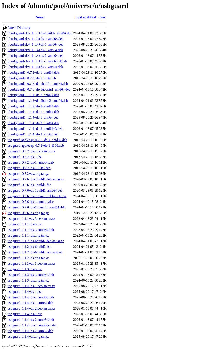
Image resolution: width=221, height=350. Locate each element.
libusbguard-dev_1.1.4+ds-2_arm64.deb (35, 67)
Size (103, 17)
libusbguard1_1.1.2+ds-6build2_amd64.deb (38, 100)
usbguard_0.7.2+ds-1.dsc (25, 157)
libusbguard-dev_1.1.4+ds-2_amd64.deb (35, 55)
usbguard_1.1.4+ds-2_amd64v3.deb (32, 325)
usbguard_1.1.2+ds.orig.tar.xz (28, 258)
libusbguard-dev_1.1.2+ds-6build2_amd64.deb (40, 33)
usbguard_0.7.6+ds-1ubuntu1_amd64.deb (36, 207)
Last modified (85, 17)
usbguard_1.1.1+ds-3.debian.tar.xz (31, 218)
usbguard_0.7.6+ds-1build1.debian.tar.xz (36, 179)
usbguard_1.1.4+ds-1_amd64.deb (31, 297)
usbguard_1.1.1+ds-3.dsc (25, 224)
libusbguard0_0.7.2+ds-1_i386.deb (32, 78)
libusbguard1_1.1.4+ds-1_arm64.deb (33, 117)
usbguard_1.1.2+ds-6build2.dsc (29, 246)
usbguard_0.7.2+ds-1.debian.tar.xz (31, 151)
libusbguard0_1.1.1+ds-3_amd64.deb (33, 95)
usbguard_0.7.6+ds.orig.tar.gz (28, 213)
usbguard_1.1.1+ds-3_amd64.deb (31, 230)
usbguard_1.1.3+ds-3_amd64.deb (31, 275)
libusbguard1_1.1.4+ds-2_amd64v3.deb (35, 128)
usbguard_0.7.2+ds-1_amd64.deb (31, 162)
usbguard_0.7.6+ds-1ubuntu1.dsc (31, 202)
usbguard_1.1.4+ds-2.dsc (25, 314)
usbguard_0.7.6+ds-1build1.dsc (29, 185)
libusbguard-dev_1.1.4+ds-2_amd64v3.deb (37, 61)
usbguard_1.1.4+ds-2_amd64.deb (31, 319)
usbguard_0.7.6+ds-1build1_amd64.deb (35, 190)
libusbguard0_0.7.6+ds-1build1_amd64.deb (38, 84)
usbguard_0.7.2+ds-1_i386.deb (29, 168)
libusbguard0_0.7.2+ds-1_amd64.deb (33, 72)
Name (40, 17)
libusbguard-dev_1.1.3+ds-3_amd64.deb (35, 39)
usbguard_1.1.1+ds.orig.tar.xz (28, 235)
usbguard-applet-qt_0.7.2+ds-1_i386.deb (36, 145)
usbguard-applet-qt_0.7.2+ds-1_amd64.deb (37, 140)
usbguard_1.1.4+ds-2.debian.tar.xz (31, 308)
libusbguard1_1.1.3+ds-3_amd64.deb (33, 106)
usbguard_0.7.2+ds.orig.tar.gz (28, 173)
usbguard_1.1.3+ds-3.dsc (25, 269)
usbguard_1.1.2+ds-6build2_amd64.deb (35, 252)
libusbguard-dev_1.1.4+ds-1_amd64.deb (35, 44)
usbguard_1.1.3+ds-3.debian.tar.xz (31, 263)
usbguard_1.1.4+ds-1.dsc (25, 291)
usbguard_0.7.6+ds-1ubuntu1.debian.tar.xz (37, 196)
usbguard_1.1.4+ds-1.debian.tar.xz (31, 286)
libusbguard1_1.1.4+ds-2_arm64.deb (33, 134)
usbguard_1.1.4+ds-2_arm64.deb (30, 331)
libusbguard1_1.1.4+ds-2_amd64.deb (33, 123)
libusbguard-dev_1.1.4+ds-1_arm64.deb (35, 50)
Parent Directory (19, 27)
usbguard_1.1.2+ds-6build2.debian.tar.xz (36, 241)
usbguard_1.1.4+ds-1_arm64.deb (30, 303)
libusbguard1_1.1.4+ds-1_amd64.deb (33, 112)
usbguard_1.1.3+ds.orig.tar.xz (28, 280)
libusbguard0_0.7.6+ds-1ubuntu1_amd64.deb (39, 89)
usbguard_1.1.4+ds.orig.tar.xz (28, 336)
